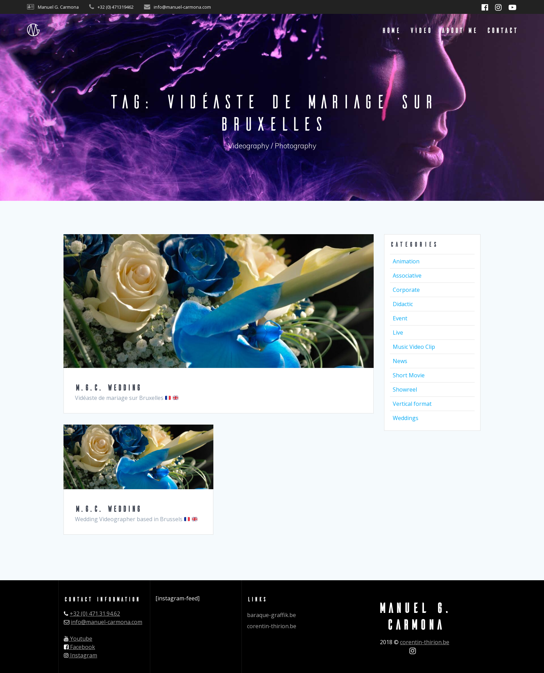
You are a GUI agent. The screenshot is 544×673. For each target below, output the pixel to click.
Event (400, 318)
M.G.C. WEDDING (108, 387)
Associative (407, 275)
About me (459, 30)
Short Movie (409, 375)
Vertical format (412, 404)
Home (391, 30)
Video (421, 30)
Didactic (403, 304)
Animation (406, 261)
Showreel (405, 389)
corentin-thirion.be (271, 626)
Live (398, 332)
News (400, 361)
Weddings (405, 418)
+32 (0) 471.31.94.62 (95, 613)
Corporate (406, 290)
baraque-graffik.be (271, 615)
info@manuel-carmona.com (106, 622)
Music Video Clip (414, 347)
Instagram (80, 655)
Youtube (78, 638)
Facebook (79, 647)
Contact (501, 30)
